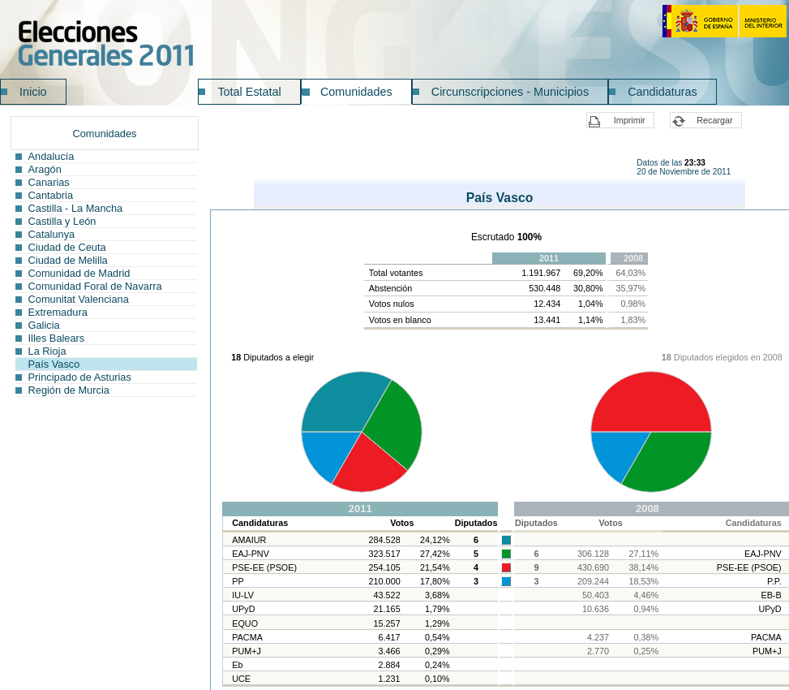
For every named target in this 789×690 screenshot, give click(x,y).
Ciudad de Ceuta (67, 247)
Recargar (714, 120)
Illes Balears (56, 338)
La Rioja (47, 351)
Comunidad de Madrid (79, 273)
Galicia (44, 325)
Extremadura (58, 312)
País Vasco (54, 364)
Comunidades (356, 91)
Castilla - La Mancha (75, 208)
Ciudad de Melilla (68, 260)
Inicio (33, 91)
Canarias (49, 182)
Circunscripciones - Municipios (510, 91)
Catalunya (51, 234)
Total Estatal (249, 91)
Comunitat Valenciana (78, 299)
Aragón (45, 169)
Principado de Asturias (79, 377)
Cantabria (51, 195)
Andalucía (51, 156)
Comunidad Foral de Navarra (95, 286)
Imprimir (629, 120)
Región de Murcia (68, 390)
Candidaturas (662, 91)
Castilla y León (62, 221)
